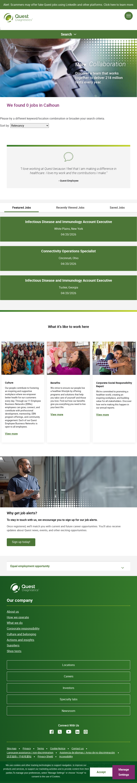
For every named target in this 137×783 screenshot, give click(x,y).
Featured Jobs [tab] (21, 207)
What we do (15, 623)
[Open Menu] (129, 16)
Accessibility (66, 756)
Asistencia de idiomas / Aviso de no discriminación (87, 752)
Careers (68, 676)
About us (13, 611)
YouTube (68, 732)
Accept (101, 772)
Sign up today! (21, 542)
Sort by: (5, 126)
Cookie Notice (57, 748)
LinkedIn (77, 732)
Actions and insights (20, 640)
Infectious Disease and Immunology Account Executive (68, 222)
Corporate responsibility (23, 628)
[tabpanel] (68, 256)
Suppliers (13, 645)
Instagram (86, 732)
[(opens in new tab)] (114, 392)
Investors (68, 688)
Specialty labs (68, 699)
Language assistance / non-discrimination (30, 752)
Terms (40, 748)
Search (66, 34)
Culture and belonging (21, 634)
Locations (68, 665)
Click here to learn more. (119, 5)
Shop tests (14, 651)
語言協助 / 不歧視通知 (19, 756)
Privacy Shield (45, 756)
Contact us (78, 748)
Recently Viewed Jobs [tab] (70, 207)
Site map (11, 748)
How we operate (18, 617)
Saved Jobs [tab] (117, 207)
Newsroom (68, 711)
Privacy (27, 748)
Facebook (52, 732)
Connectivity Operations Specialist (68, 251)
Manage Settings (123, 772)
